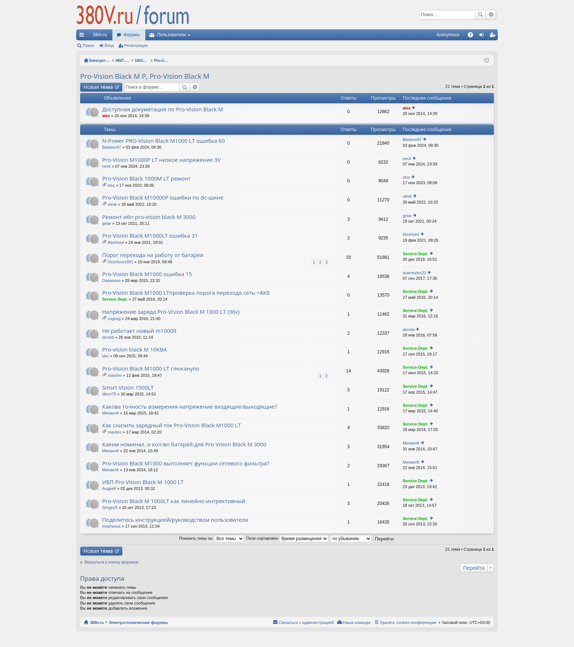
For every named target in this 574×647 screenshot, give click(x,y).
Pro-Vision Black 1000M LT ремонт (146, 178)
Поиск (480, 14)
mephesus (111, 526)
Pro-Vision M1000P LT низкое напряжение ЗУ (161, 159)
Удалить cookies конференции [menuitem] (408, 622)
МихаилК (110, 413)
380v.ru (100, 34)
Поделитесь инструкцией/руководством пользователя (175, 519)
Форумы (131, 34)
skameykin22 (414, 273)
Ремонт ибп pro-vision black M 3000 (148, 216)
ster (105, 356)
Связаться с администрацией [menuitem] (306, 622)
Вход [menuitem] (483, 36)
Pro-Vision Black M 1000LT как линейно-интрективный (173, 501)
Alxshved (116, 242)
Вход (109, 45)
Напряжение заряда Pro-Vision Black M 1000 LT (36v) (171, 311)
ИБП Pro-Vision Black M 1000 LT (143, 482)
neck (106, 166)
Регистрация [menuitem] (494, 36)
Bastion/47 (111, 147)
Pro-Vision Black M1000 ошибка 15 (147, 274)
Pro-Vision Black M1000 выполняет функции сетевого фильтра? (185, 463)
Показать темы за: (212, 538)
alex (106, 116)
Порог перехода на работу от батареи (153, 255)
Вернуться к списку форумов (111, 562)
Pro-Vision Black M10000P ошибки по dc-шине (162, 197)
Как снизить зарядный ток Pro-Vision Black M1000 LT (171, 425)
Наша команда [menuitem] (356, 622)
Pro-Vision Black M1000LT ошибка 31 (150, 235)
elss (111, 185)
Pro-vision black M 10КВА (134, 349)
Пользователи (171, 34)
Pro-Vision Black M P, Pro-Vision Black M (144, 76)
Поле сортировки (287, 538)
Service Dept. (415, 254)
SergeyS (110, 507)
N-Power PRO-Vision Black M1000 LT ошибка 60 (163, 140)
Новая (98, 86)
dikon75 (109, 394)
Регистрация (136, 45)
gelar (106, 223)
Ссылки (83, 36)
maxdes (115, 375)
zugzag (114, 318)
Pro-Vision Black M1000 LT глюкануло (150, 368)
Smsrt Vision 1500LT (128, 387)
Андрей (109, 488)
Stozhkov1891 (120, 262)
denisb (108, 337)
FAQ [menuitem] (473, 36)
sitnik (112, 204)
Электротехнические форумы (138, 622)
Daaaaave (111, 280)
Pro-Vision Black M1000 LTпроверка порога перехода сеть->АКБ (186, 292)
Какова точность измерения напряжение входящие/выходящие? (189, 406)
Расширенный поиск (491, 14)
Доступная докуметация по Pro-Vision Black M (162, 109)
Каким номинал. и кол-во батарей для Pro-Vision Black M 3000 (184, 444)
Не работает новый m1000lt (139, 330)
